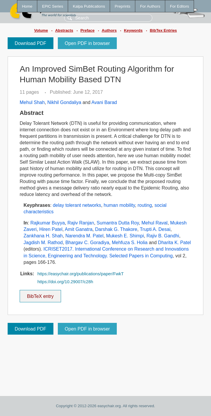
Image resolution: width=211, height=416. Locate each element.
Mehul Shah (32, 102)
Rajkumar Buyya (47, 222)
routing (145, 205)
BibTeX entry (40, 294)
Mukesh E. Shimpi (125, 235)
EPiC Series (52, 6)
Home (27, 6)
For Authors (150, 6)
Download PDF (30, 43)
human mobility (119, 205)
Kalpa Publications (89, 6)
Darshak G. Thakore (116, 229)
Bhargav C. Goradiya (87, 242)
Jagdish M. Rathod (43, 242)
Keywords (133, 30)
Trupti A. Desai (155, 229)
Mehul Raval (154, 222)
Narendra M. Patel (84, 235)
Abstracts (64, 30)
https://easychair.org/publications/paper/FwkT (80, 273)
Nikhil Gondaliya (64, 102)
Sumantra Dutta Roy (118, 222)
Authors (109, 30)
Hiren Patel (51, 229)
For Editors (179, 6)
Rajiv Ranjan (80, 222)
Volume (41, 30)
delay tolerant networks (77, 205)
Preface (87, 30)
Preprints (122, 6)
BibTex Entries (163, 30)
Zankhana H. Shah (43, 235)
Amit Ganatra (78, 229)
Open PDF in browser (87, 43)
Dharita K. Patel (174, 242)
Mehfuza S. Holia (130, 242)
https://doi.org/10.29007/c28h (65, 281)
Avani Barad (104, 102)
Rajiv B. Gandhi (162, 235)
